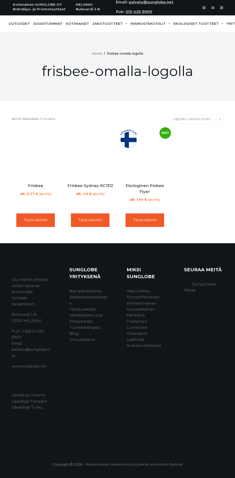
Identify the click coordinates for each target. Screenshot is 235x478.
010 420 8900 (139, 12)
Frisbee (35, 185)
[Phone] (221, 7)
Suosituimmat (47, 24)
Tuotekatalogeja (84, 327)
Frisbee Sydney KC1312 (90, 185)
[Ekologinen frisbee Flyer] (145, 153)
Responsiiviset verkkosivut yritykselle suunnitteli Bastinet (134, 464)
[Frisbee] (35, 153)
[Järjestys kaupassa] (196, 119)
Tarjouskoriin (36, 220)
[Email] (212, 7)
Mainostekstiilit (151, 24)
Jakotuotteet (110, 24)
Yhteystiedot (81, 321)
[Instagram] (204, 7)
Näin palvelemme (85, 291)
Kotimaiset (77, 24)
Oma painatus (82, 339)
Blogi (74, 333)
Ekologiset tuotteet (199, 24)
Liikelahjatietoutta (86, 315)
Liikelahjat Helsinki (28, 395)
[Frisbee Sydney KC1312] (90, 153)
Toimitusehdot (82, 309)
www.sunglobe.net (29, 366)
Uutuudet (19, 24)
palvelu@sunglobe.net (151, 2)
